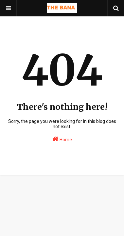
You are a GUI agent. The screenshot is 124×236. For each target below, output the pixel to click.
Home (62, 139)
